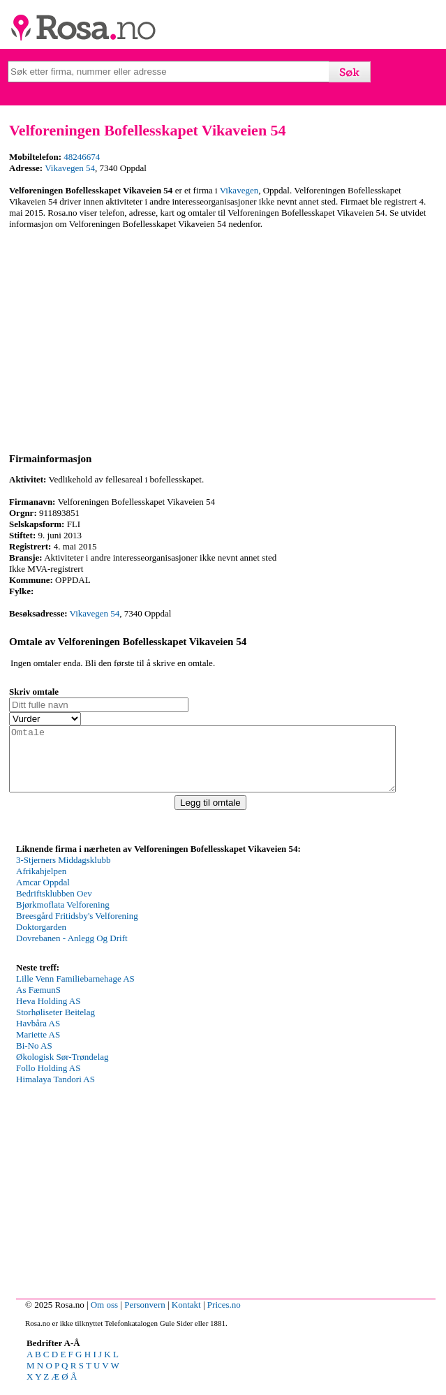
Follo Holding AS (48, 1080)
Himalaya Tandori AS (55, 1091)
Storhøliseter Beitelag (55, 1024)
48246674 (82, 157)
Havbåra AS (38, 1036)
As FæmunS (38, 1002)
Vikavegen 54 (70, 168)
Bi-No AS (34, 1058)
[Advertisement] (221, 338)
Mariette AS (38, 1047)
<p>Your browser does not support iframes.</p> (120, 919)
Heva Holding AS (48, 1013)
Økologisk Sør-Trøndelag (62, 1069)
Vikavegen (239, 190)
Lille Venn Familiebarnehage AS (75, 991)
